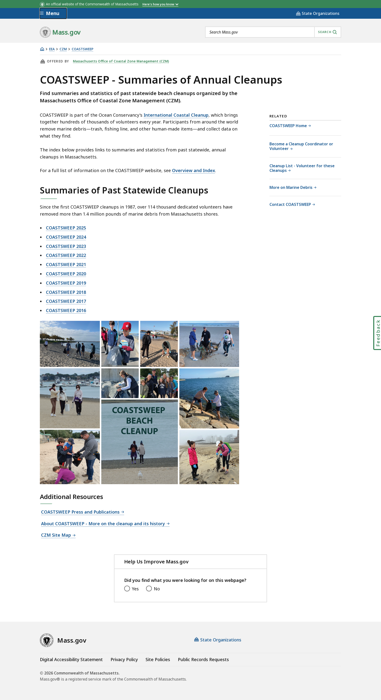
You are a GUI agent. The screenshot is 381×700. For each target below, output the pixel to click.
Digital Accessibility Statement (71, 659)
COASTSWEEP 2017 (66, 301)
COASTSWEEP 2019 (66, 283)
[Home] (42, 49)
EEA (52, 49)
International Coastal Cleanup (176, 115)
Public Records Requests (203, 659)
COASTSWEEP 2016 (66, 310)
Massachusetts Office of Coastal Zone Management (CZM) (121, 61)
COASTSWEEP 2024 (66, 237)
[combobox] (273, 32)
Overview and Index (193, 170)
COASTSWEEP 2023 (66, 246)
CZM (63, 49)
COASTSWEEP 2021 (66, 264)
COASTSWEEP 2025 (66, 228)
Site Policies (158, 659)
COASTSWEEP (82, 49)
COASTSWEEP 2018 (66, 292)
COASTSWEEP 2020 (66, 274)
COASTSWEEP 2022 (66, 255)
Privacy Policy (124, 659)
